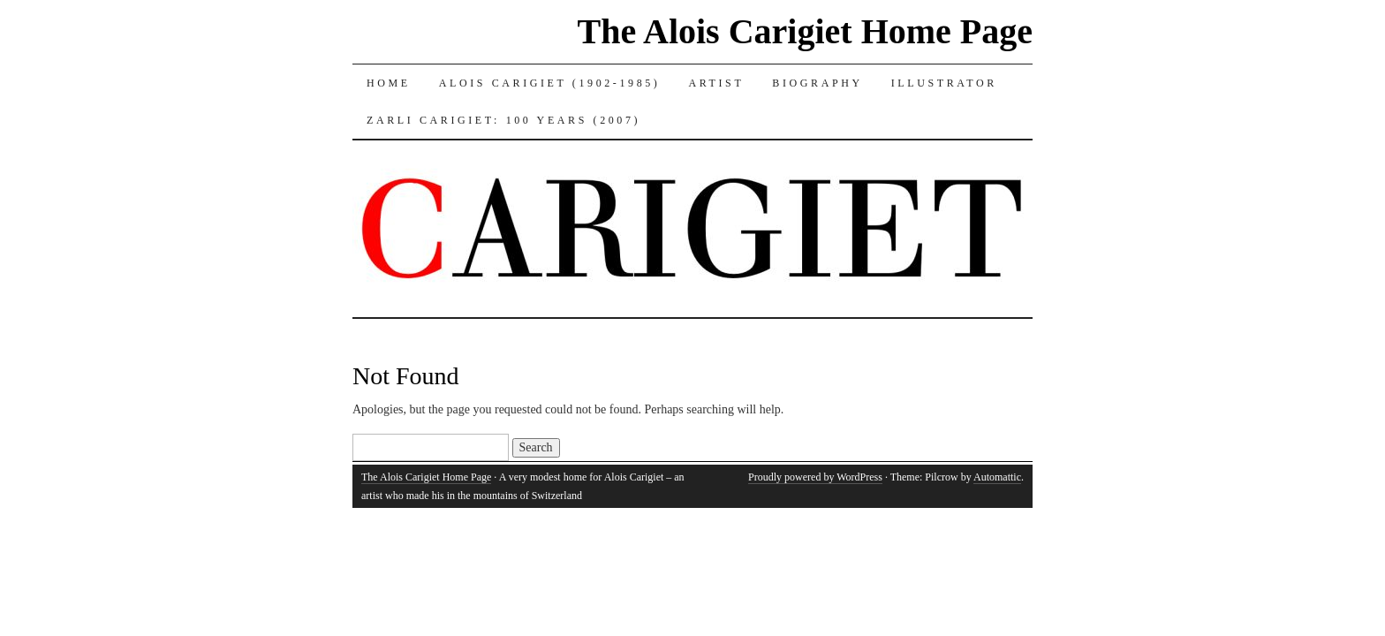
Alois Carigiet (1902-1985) (550, 83)
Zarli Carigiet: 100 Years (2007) (503, 120)
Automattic (997, 477)
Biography (817, 83)
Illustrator (944, 83)
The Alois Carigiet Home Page (805, 31)
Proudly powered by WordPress (815, 477)
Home (389, 83)
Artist (716, 83)
